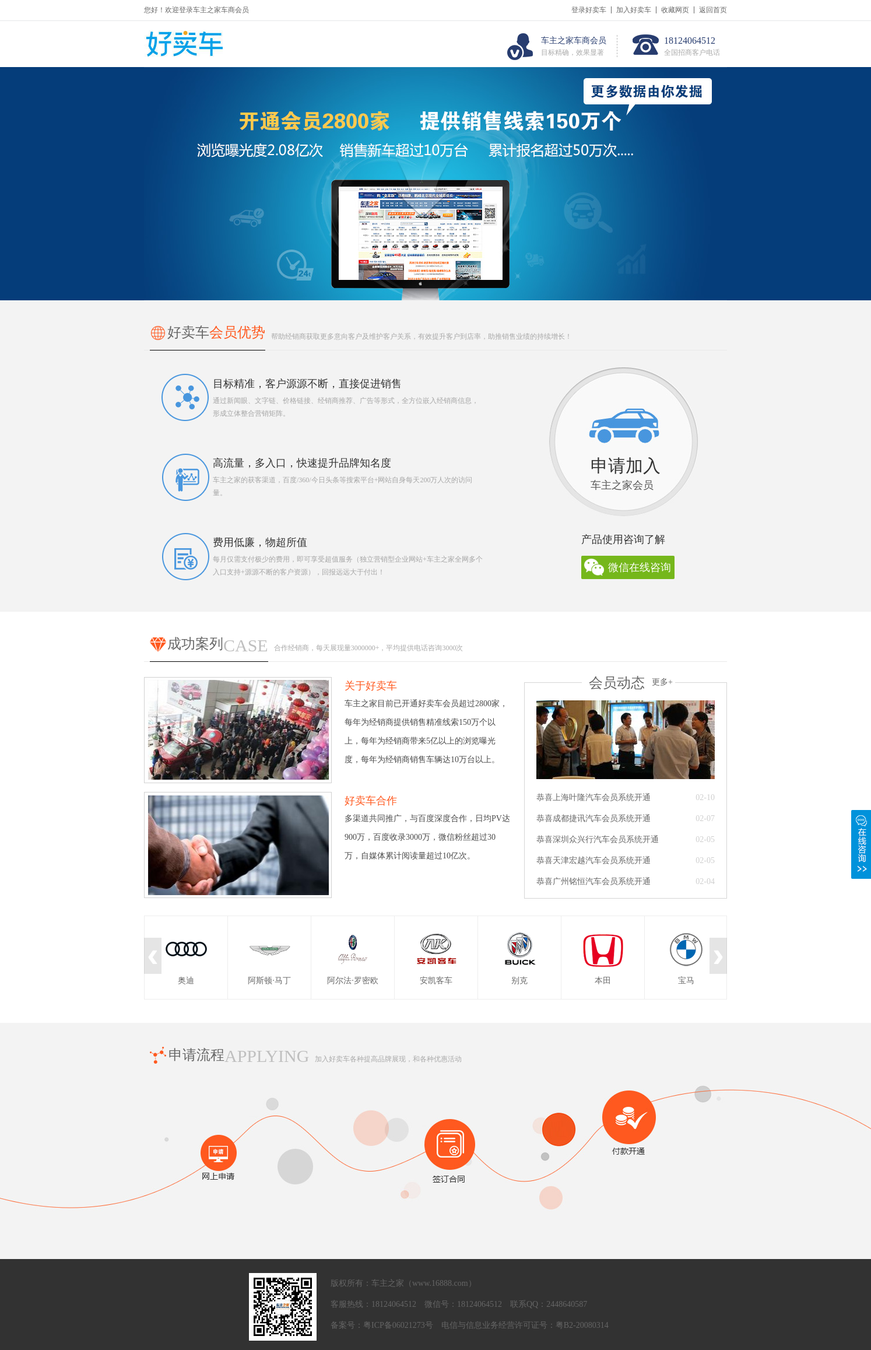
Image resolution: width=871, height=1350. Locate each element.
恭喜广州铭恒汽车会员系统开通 (593, 881)
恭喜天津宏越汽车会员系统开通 (593, 860)
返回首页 (713, 9)
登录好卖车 (588, 9)
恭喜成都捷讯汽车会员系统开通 (593, 818)
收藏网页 (675, 9)
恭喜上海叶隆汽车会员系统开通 (593, 797)
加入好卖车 (633, 9)
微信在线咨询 (639, 567)
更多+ (662, 682)
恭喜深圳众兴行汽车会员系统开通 (597, 839)
